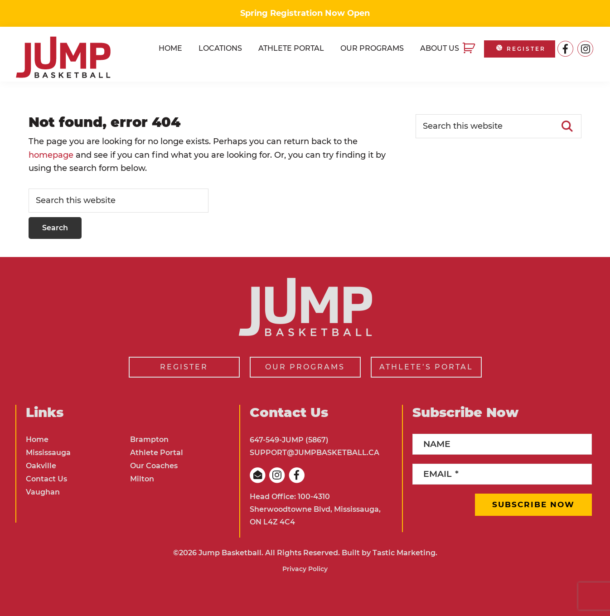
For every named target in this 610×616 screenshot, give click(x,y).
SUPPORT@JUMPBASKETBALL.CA (314, 452)
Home (37, 439)
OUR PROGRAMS (305, 367)
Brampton (149, 439)
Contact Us (46, 479)
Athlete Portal (156, 452)
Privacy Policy (305, 569)
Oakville (41, 465)
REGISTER (520, 48)
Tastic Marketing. (405, 552)
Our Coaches (154, 465)
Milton (142, 479)
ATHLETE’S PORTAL (426, 367)
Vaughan (43, 492)
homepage (51, 155)
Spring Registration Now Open (305, 13)
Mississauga (48, 452)
